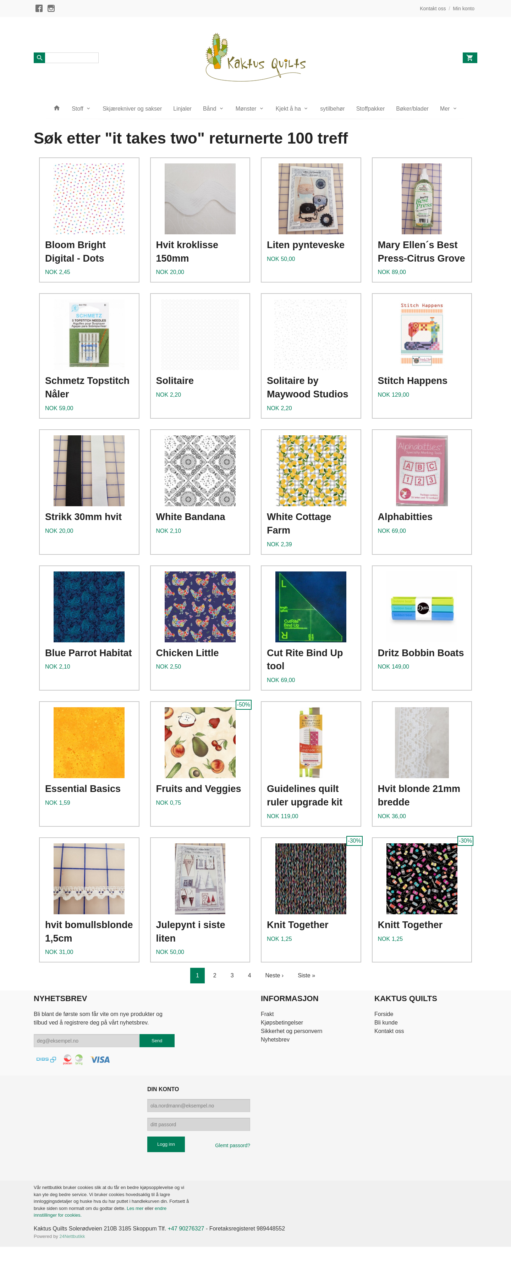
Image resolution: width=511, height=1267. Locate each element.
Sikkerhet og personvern (291, 1031)
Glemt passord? (232, 1145)
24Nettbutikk (72, 1236)
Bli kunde (386, 1023)
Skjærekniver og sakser (132, 109)
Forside (383, 1014)
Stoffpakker (370, 109)
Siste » (306, 975)
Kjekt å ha (288, 109)
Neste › (274, 975)
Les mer (136, 1208)
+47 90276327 (186, 1229)
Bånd (209, 109)
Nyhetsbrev (275, 1040)
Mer (445, 109)
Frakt (267, 1014)
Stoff (77, 109)
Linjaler (182, 109)
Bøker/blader (412, 109)
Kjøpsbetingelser (282, 1023)
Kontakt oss (389, 1031)
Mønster (246, 109)
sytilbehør (332, 109)
